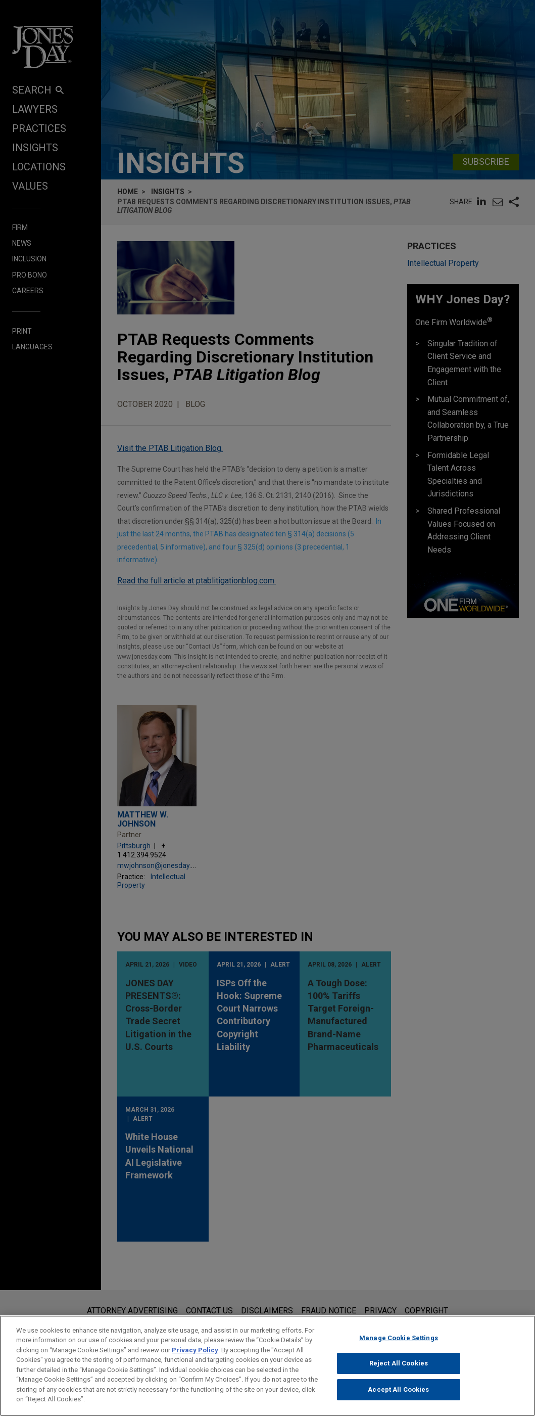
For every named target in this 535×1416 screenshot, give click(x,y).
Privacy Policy (195, 1354)
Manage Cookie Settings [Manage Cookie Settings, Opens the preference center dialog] (398, 1342)
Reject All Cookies (398, 1368)
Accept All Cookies (398, 1394)
